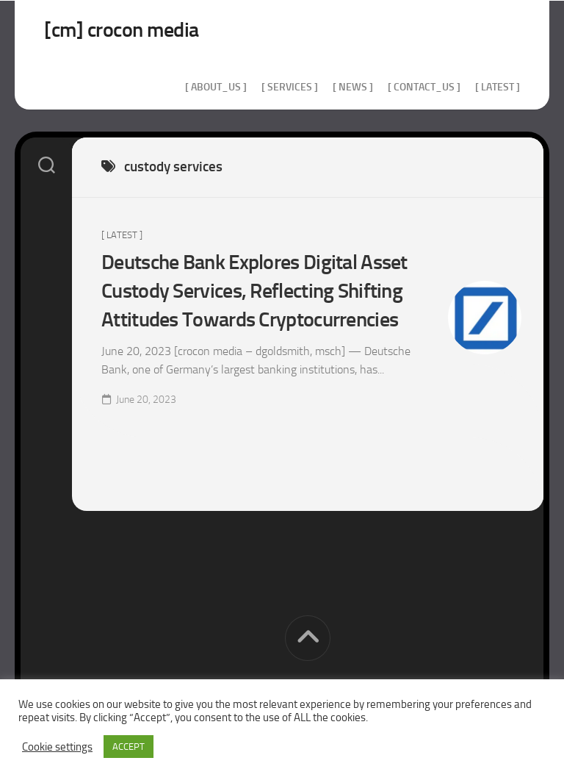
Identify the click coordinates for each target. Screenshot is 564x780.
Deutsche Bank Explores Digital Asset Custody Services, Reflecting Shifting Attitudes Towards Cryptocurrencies (254, 291)
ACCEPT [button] (128, 746)
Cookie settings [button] (57, 747)
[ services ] (289, 87)
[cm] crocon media (121, 30)
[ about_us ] (216, 87)
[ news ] (353, 87)
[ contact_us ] (424, 87)
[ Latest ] (497, 87)
